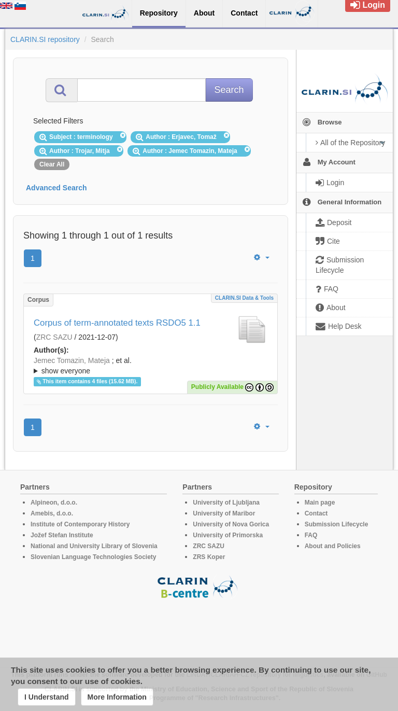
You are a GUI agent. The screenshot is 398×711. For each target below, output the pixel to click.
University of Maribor (224, 513)
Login (367, 5)
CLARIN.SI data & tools (244, 298)
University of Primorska (228, 535)
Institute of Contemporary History (80, 524)
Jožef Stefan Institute (62, 535)
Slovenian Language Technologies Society (94, 557)
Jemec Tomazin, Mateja (72, 360)
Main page (320, 502)
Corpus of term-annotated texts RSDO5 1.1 (117, 323)
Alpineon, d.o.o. (54, 502)
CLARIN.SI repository (45, 39)
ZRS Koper (209, 557)
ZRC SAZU (54, 337)
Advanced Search (56, 188)
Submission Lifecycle (336, 524)
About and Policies (333, 546)
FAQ (311, 535)
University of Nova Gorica (231, 524)
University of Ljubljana (226, 502)
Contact (316, 513)
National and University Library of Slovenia (94, 546)
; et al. (150, 366)
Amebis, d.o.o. (52, 513)
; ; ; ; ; (150, 365)
